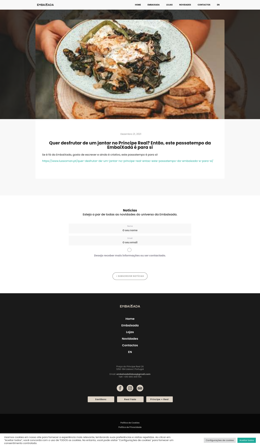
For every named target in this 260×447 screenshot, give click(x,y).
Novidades (185, 4)
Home (138, 4)
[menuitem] (218, 5)
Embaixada (154, 4)
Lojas (169, 4)
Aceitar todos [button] (246, 440)
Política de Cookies (129, 422)
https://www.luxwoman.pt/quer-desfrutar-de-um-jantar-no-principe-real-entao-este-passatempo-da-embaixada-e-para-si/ (127, 161)
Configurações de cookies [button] (220, 440)
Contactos (204, 4)
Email (130, 238)
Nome (130, 226)
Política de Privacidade (130, 427)
